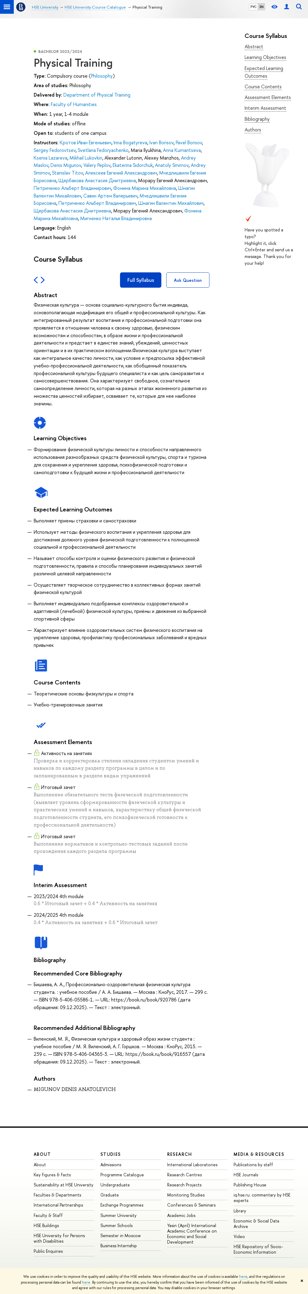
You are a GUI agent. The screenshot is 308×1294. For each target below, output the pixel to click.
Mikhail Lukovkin (85, 157)
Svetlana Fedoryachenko (103, 150)
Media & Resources (259, 1154)
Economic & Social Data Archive (256, 1223)
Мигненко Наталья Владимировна (116, 218)
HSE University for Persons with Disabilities (59, 1238)
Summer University (118, 1215)
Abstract (254, 46)
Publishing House (250, 1185)
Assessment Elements (268, 97)
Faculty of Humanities (74, 104)
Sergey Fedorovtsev (55, 150)
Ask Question (188, 280)
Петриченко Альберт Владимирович (72, 188)
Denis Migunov (66, 165)
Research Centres (184, 1175)
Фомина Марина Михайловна (144, 188)
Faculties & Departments (57, 1195)
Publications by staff (253, 1164)
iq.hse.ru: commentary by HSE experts (262, 1197)
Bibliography (257, 119)
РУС (253, 7)
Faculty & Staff (48, 1215)
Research (179, 1154)
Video (239, 1236)
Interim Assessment (265, 108)
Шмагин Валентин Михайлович (171, 203)
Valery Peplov (97, 165)
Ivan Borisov (161, 142)
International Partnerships (58, 1205)
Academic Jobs (181, 1215)
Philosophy (102, 75)
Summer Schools (116, 1225)
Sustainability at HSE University (63, 1185)
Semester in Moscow (120, 1235)
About (42, 1154)
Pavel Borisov (189, 142)
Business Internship (118, 1245)
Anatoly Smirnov (172, 165)
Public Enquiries (48, 1251)
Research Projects (184, 1185)
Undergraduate (115, 1185)
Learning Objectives (265, 57)
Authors (253, 129)
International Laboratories (192, 1164)
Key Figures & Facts (52, 1175)
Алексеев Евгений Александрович (121, 172)
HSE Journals (246, 1175)
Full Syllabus (140, 280)
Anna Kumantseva (182, 150)
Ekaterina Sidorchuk (133, 165)
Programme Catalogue (122, 1175)
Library (240, 1211)
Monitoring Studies (186, 1195)
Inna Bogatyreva (130, 142)
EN (262, 7)
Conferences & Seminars (191, 1205)
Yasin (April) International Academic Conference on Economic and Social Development (192, 1233)
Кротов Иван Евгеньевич (85, 142)
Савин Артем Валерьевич (110, 195)
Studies (110, 1154)
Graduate (109, 1195)
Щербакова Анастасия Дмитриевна (97, 180)
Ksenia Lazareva (50, 157)
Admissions (110, 1164)
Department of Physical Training (96, 94)
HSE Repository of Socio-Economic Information (258, 1249)
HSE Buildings (46, 1225)
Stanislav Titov (67, 172)
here (243, 1276)
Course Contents (263, 86)
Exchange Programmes (121, 1205)
